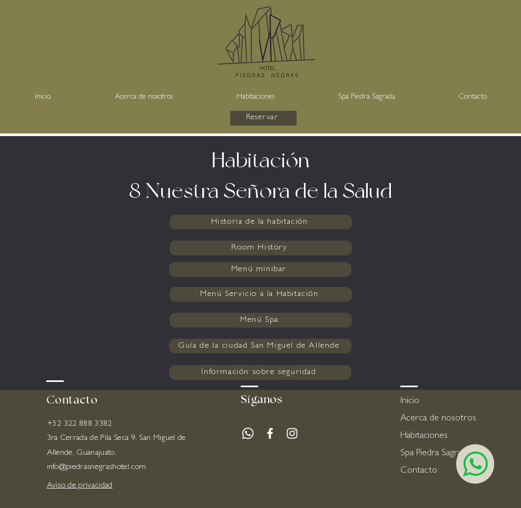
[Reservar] (263, 118)
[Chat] (475, 464)
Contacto (418, 471)
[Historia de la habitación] (261, 222)
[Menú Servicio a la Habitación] (261, 294)
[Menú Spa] (261, 320)
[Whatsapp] (248, 433)
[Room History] (261, 248)
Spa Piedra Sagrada (435, 453)
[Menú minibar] (260, 269)
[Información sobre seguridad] (260, 372)
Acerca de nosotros (437, 419)
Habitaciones (424, 436)
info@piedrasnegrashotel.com (96, 467)
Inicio (409, 401)
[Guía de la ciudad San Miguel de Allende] (260, 346)
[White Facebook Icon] (270, 433)
